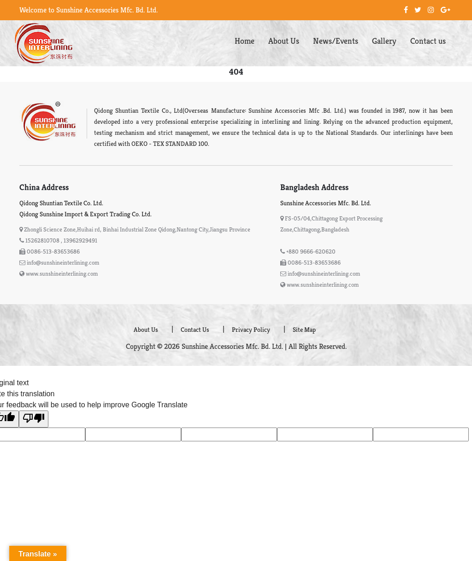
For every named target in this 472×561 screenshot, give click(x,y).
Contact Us (195, 329)
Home (244, 40)
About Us (283, 40)
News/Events (335, 40)
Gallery (384, 40)
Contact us (428, 40)
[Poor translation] (33, 419)
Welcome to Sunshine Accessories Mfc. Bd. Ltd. (88, 10)
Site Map (304, 329)
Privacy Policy (251, 329)
